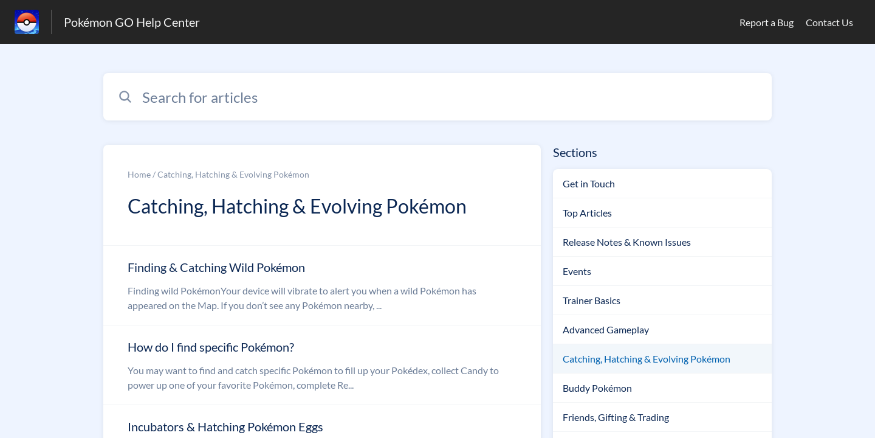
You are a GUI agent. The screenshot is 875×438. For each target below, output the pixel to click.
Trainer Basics (591, 300)
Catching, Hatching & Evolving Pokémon (646, 358)
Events (577, 271)
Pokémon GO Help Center (132, 22)
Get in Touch (589, 183)
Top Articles (587, 212)
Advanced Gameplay (606, 329)
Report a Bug (766, 22)
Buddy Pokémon (597, 388)
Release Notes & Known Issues (627, 242)
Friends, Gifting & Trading (616, 417)
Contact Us (829, 22)
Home (139, 174)
